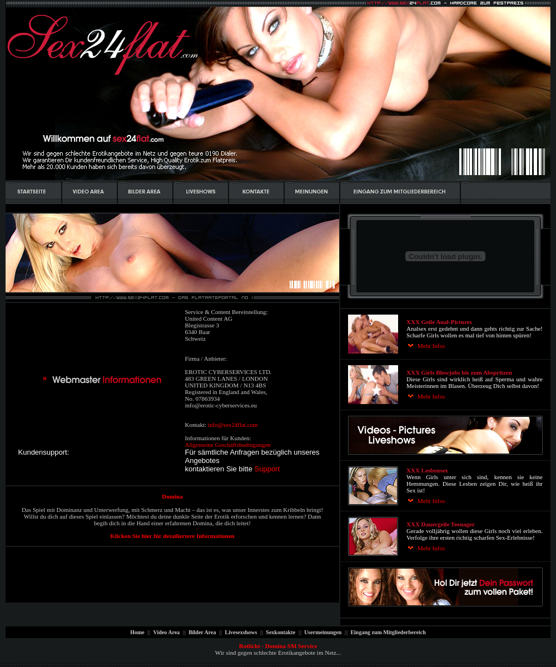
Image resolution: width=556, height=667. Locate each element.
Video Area (166, 632)
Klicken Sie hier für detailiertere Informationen (172, 535)
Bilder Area (202, 632)
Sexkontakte (281, 632)
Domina (172, 496)
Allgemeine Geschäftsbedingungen (228, 444)
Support (267, 469)
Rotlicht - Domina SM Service (278, 646)
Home (138, 632)
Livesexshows (241, 632)
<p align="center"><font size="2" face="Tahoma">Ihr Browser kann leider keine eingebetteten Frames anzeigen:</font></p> (445, 463)
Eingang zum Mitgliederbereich (387, 632)
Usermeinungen (323, 632)
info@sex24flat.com (233, 424)
